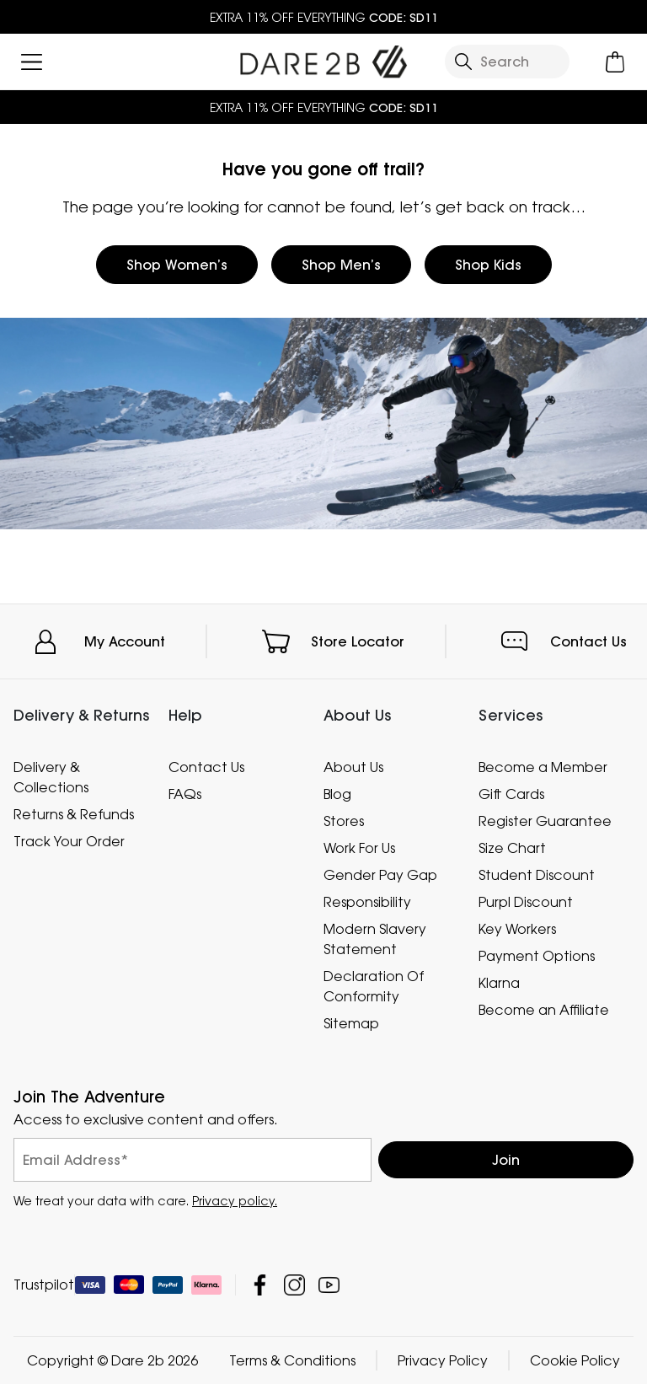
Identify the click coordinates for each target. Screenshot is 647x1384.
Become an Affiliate (544, 1009)
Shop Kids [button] (488, 264)
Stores (344, 821)
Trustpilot (43, 1284)
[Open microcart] (615, 61)
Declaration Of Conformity (374, 986)
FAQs (184, 794)
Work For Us (359, 848)
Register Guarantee (545, 821)
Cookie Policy (575, 1360)
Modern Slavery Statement (375, 939)
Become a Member (543, 767)
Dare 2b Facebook (259, 1284)
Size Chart (512, 848)
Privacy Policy (443, 1360)
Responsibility (367, 901)
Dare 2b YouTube (329, 1284)
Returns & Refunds (73, 814)
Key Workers (517, 928)
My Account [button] (124, 641)
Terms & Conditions (292, 1360)
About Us (353, 767)
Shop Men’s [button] (341, 264)
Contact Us (588, 641)
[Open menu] (31, 61)
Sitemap (351, 1023)
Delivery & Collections (50, 777)
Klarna (499, 982)
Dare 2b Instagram (294, 1284)
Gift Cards (511, 794)
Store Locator (357, 641)
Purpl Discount (526, 901)
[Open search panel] (507, 61)
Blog (337, 794)
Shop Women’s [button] (176, 264)
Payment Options (537, 955)
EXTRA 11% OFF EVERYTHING (324, 17)
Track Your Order (69, 841)
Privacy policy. (234, 1201)
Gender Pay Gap (380, 874)
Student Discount (537, 874)
